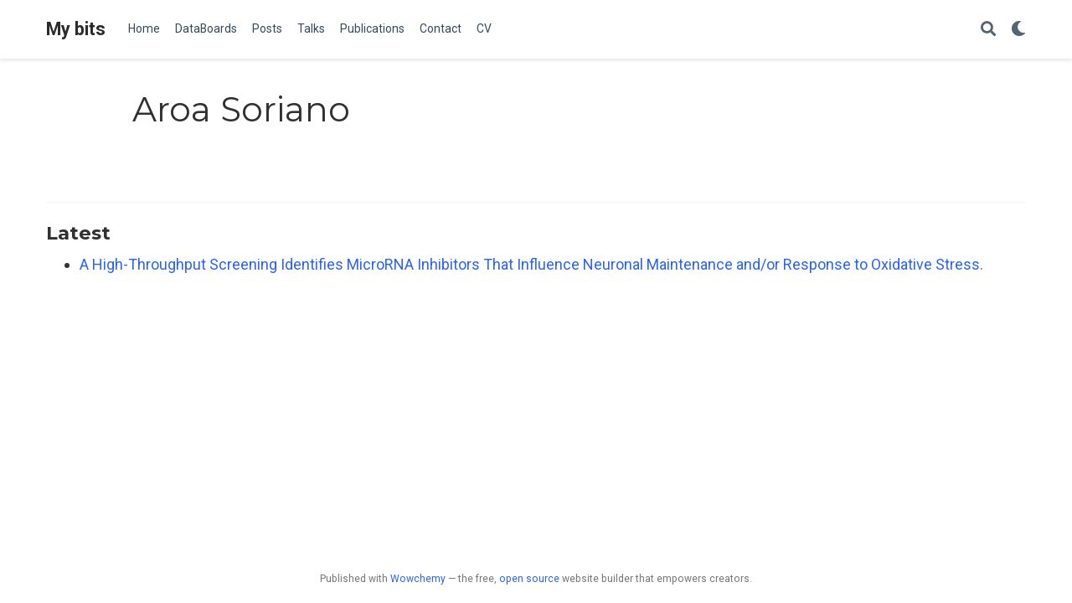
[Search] (988, 29)
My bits (76, 28)
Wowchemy (418, 579)
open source (529, 579)
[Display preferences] (1018, 29)
